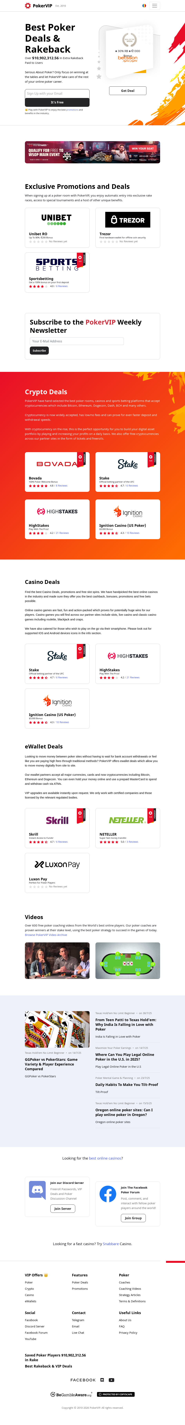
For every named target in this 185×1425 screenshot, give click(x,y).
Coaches (124, 1282)
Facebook (31, 1320)
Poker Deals (80, 1282)
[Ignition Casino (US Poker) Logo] (127, 511)
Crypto (29, 1289)
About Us (125, 1320)
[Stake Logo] (127, 464)
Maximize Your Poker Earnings (113, 1048)
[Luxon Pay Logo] (57, 865)
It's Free (57, 102)
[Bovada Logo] (57, 464)
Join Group (133, 1218)
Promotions (80, 1289)
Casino (29, 1295)
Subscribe (39, 350)
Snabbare (111, 1244)
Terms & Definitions (132, 1301)
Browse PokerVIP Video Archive (46, 935)
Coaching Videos (130, 1289)
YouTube (30, 1339)
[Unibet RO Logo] (57, 220)
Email (75, 1326)
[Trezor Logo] (128, 220)
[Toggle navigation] (154, 6)
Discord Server (34, 1326)
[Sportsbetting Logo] (57, 264)
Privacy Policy (128, 1333)
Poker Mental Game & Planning (114, 1078)
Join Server (62, 1208)
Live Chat (78, 1333)
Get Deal (127, 91)
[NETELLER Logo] (128, 820)
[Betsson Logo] (128, 59)
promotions (72, 110)
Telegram (78, 1320)
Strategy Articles (130, 1295)
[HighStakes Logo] (57, 511)
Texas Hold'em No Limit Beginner (44, 1053)
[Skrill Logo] (57, 820)
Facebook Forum (36, 1333)
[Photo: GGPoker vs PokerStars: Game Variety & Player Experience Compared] (57, 1029)
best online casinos (105, 1159)
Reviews (62, 286)
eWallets (30, 1301)
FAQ (122, 1326)
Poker (29, 1282)
